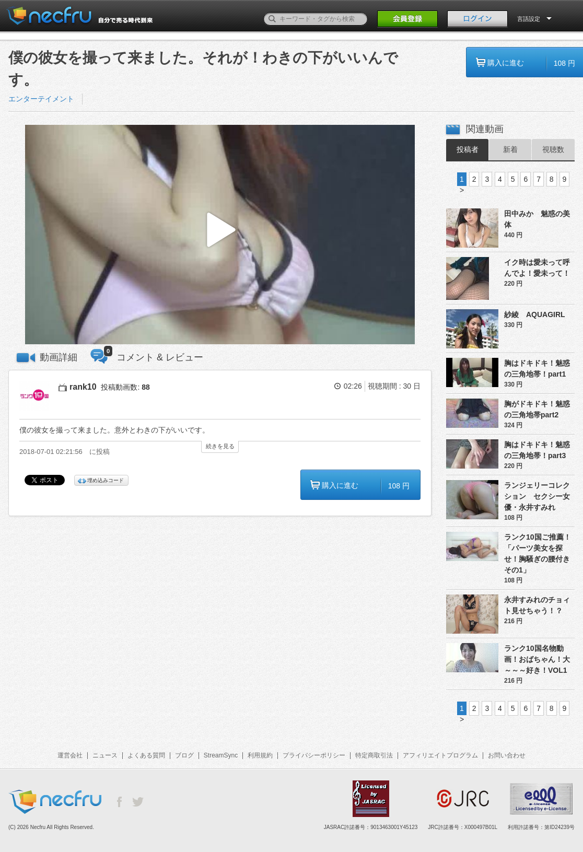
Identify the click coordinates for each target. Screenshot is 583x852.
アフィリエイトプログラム (440, 755)
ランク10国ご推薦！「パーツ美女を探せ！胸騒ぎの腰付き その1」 (539, 553)
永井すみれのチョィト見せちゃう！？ (537, 605)
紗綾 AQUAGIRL (534, 314)
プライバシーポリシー (314, 755)
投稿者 (468, 149)
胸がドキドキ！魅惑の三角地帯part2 (537, 409)
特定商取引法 (374, 755)
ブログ (184, 755)
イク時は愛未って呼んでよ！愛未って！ (537, 267)
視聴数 (553, 149)
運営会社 (70, 755)
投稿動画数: (125, 387)
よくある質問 (146, 755)
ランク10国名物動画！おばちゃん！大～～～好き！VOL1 (537, 659)
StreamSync (221, 755)
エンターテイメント (41, 99)
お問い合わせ (507, 755)
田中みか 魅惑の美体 (537, 219)
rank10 (83, 386)
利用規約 (260, 755)
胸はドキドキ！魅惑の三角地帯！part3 (537, 450)
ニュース (105, 755)
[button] (220, 235)
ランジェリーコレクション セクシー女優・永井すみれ (537, 496)
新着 (510, 149)
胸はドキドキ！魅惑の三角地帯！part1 (537, 368)
